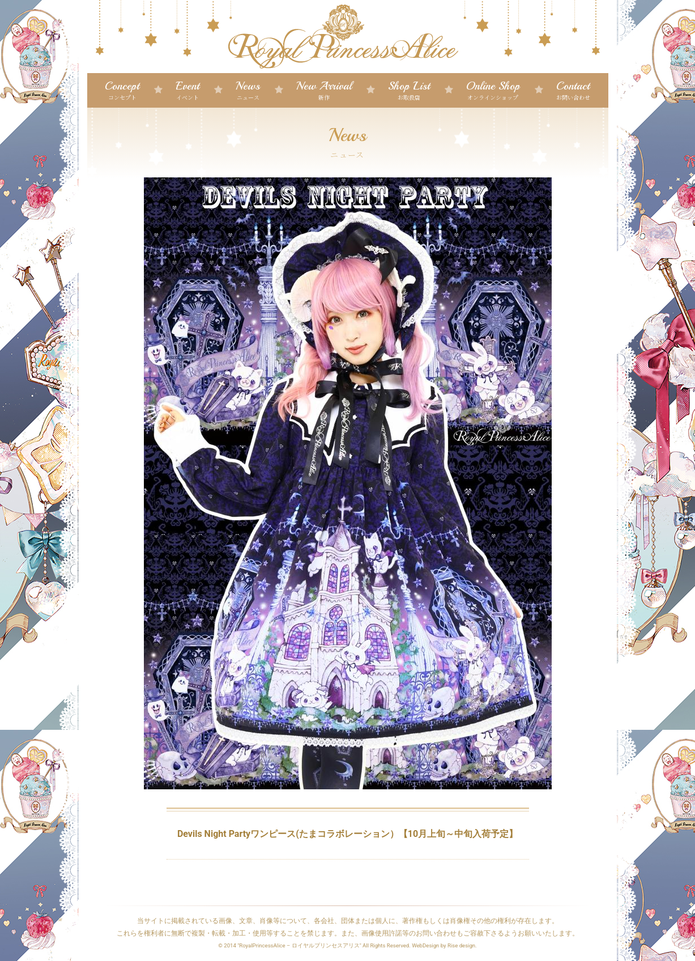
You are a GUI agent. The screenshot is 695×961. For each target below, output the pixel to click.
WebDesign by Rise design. (444, 945)
